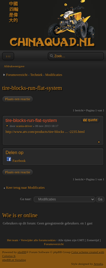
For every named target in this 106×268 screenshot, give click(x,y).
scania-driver (24, 126)
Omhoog (98, 141)
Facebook (19, 161)
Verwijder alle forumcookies (38, 240)
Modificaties (53, 75)
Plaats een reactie (17, 99)
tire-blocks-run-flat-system (32, 88)
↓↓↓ (7, 56)
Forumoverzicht (17, 75)
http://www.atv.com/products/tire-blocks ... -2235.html (45, 132)
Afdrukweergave (14, 66)
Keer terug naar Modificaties (25, 188)
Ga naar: (26, 199)
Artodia (98, 263)
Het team (12, 240)
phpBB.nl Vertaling (14, 260)
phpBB (22, 252)
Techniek (36, 75)
